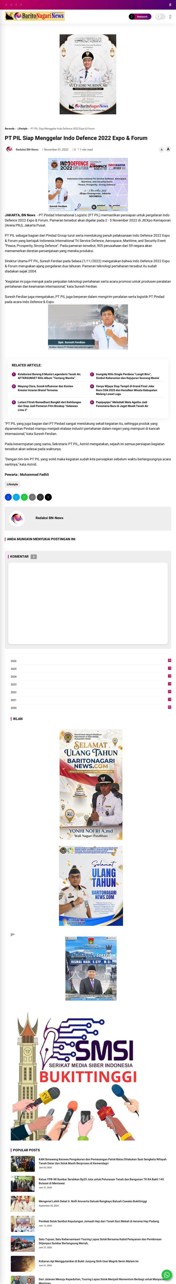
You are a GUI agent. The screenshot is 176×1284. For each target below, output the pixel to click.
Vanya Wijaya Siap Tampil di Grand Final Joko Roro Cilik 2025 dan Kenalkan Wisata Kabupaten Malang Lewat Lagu (126, 390)
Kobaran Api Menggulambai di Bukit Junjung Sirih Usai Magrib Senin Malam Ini (89, 1261)
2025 (91, 669)
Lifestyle (22, 128)
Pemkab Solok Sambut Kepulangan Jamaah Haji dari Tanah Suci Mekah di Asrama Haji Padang (99, 1221)
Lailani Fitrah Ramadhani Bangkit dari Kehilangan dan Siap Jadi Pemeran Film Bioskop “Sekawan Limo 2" (49, 406)
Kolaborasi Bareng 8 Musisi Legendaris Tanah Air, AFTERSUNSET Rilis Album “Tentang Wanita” (49, 376)
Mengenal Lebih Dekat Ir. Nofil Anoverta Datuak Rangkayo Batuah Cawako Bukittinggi (93, 1201)
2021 (91, 700)
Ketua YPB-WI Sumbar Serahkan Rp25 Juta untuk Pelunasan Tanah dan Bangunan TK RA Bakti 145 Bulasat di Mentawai (101, 1181)
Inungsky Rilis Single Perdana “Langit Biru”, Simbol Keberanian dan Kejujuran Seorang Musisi (127, 376)
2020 (91, 708)
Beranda (9, 128)
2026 (91, 661)
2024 (91, 676)
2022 (91, 692)
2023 (91, 684)
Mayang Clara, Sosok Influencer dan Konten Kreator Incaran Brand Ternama (45, 388)
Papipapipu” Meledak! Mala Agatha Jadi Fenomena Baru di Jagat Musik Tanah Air (122, 404)
